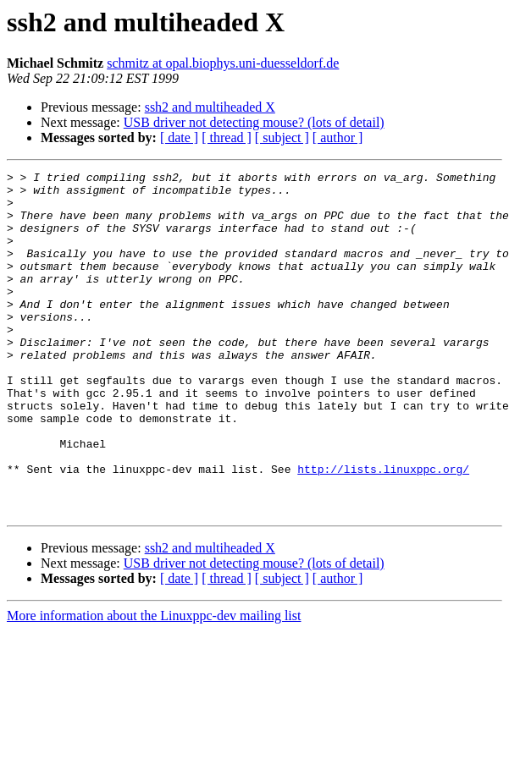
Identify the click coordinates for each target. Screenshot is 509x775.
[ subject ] (282, 137)
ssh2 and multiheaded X (210, 107)
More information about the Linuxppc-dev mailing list (154, 684)
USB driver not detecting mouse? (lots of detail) (254, 122)
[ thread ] (227, 137)
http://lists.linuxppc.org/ (383, 529)
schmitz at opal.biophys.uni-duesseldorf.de (223, 63)
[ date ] (179, 137)
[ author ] (338, 137)
